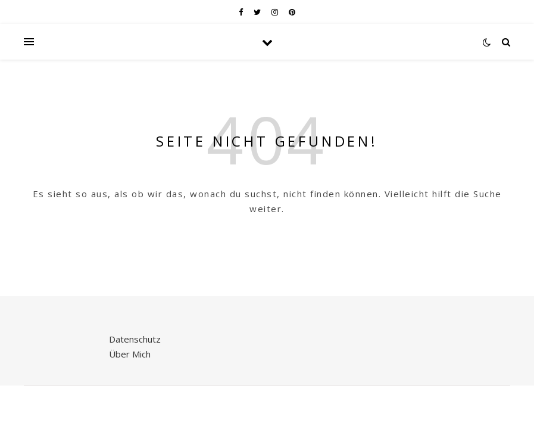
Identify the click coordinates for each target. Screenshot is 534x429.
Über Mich (130, 354)
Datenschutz (135, 339)
